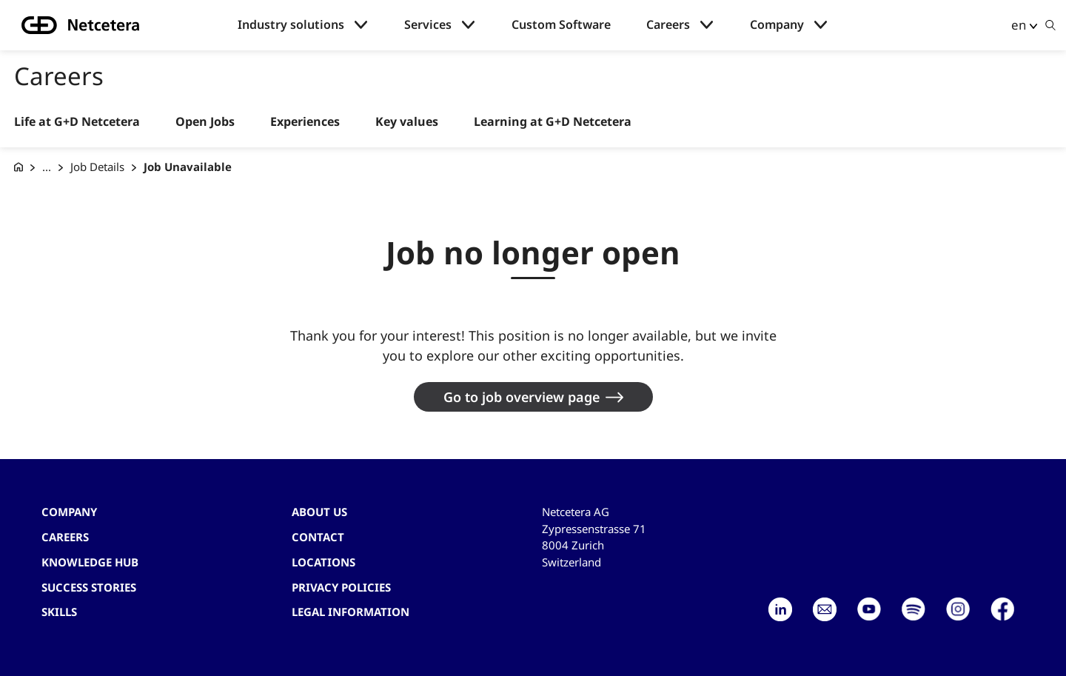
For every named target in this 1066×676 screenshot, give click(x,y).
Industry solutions (291, 25)
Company (777, 25)
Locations (323, 562)
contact (318, 536)
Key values (406, 122)
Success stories (88, 587)
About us (319, 511)
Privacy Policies (341, 587)
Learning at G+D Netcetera (552, 122)
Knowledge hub (89, 562)
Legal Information (350, 611)
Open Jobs (205, 122)
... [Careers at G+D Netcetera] (46, 166)
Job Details (97, 166)
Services (428, 25)
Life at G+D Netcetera (77, 122)
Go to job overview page (521, 397)
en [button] (1018, 24)
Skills (59, 611)
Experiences (305, 122)
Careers (668, 25)
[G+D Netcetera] (18, 166)
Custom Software (561, 25)
